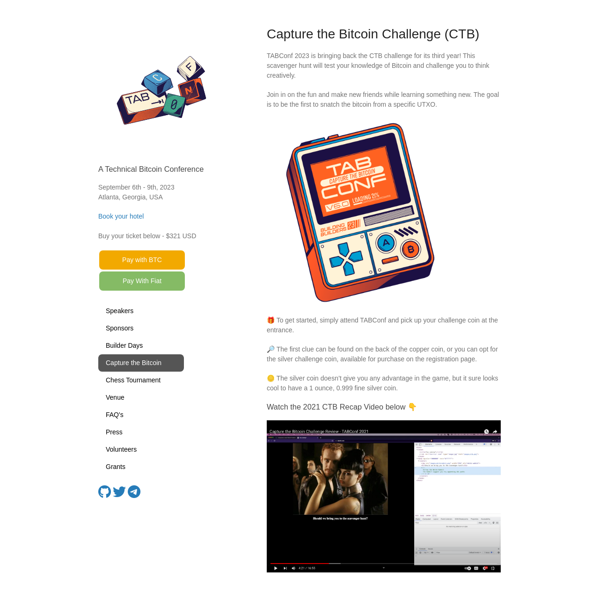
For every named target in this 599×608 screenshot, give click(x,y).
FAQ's (115, 414)
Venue (115, 397)
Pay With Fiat (142, 281)
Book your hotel (121, 216)
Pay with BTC (142, 260)
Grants (115, 466)
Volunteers (121, 449)
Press (114, 432)
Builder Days (124, 345)
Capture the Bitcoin (133, 362)
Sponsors (119, 328)
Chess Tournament (133, 380)
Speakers (119, 311)
